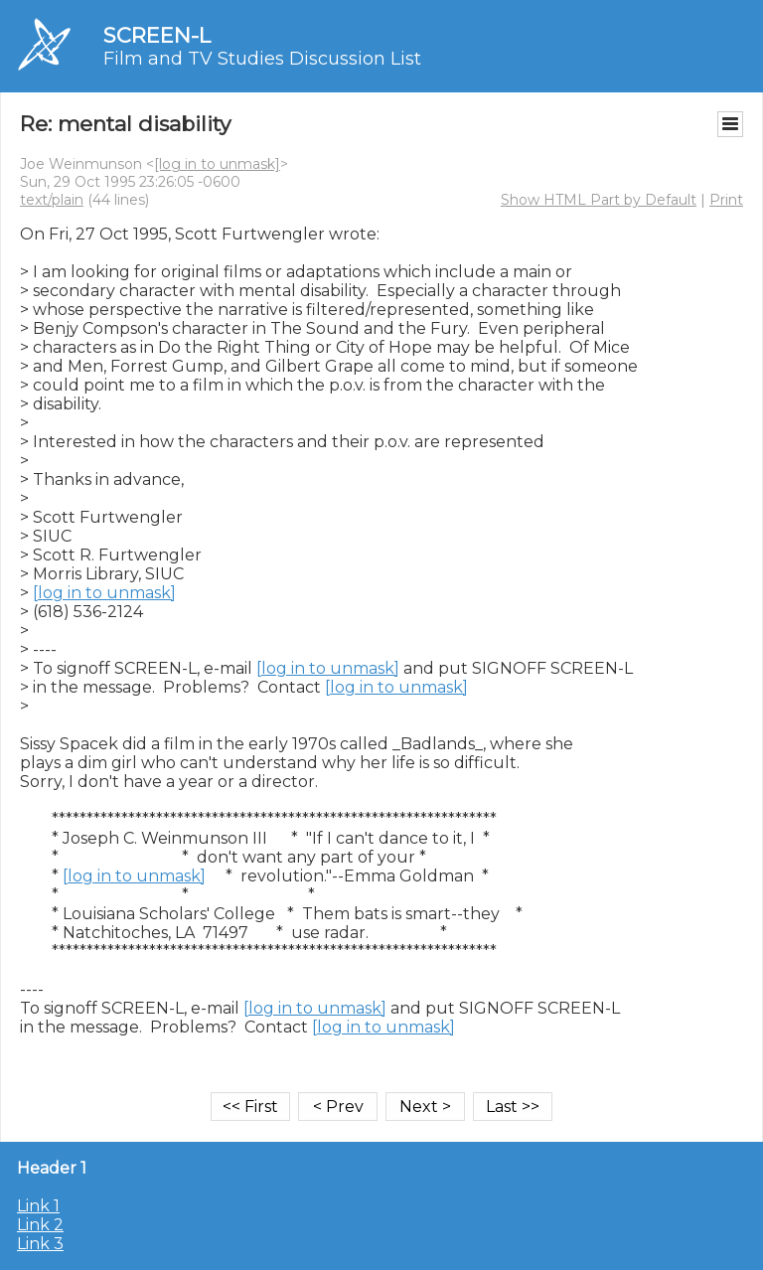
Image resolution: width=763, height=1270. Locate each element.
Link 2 (40, 1224)
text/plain (51, 200)
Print (726, 200)
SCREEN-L (157, 35)
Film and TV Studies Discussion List (262, 59)
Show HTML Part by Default (598, 200)
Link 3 (40, 1243)
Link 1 (38, 1205)
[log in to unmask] (217, 164)
